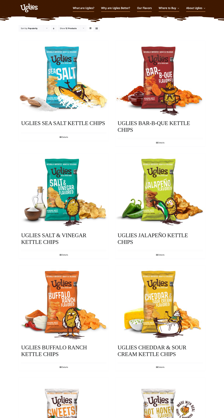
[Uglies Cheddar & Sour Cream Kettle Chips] (160, 303)
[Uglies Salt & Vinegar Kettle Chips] (64, 191)
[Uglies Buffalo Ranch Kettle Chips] (64, 303)
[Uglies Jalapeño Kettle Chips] (160, 191)
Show (68, 28)
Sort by (29, 28)
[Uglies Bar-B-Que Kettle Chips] (160, 79)
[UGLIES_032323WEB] (29, 2)
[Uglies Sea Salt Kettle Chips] (64, 79)
